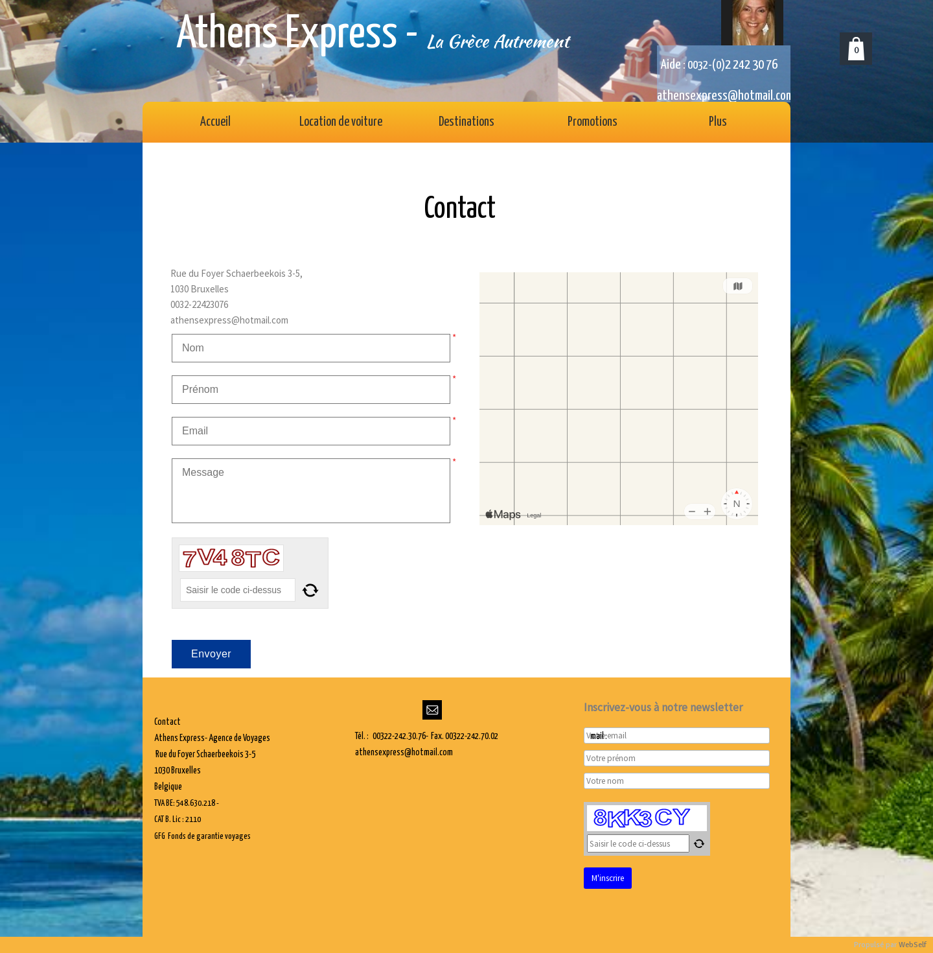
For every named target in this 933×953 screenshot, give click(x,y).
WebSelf (913, 945)
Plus (718, 122)
